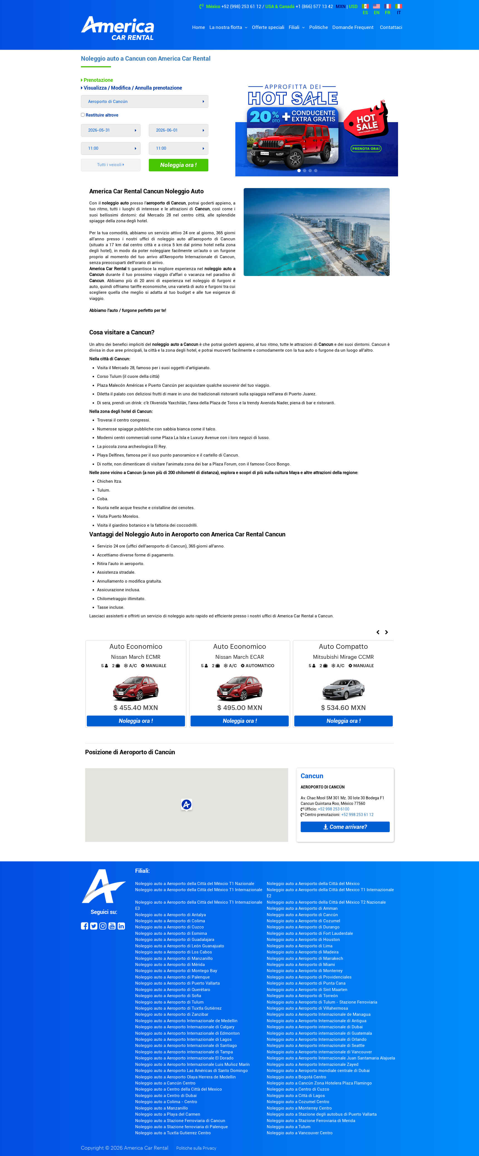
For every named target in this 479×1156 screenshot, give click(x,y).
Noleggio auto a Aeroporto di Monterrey (305, 970)
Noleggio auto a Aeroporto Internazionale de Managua (319, 1014)
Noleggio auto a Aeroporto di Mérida (170, 964)
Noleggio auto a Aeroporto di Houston (303, 939)
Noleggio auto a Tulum (288, 1126)
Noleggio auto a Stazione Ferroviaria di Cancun (180, 1120)
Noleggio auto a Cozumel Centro (298, 1101)
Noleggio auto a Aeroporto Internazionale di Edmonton (187, 1033)
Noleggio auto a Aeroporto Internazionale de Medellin (186, 1020)
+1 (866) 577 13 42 (314, 6)
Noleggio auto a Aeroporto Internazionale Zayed (313, 1064)
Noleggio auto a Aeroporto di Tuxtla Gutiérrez (178, 1008)
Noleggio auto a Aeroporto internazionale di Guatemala (319, 1033)
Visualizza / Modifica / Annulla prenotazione (131, 88)
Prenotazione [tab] (97, 80)
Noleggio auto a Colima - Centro (166, 1101)
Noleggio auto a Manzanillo (161, 1108)
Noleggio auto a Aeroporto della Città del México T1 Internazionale (198, 889)
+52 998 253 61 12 (357, 814)
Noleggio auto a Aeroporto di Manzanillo (174, 958)
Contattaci (391, 27)
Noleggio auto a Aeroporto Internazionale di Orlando (317, 1039)
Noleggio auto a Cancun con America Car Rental (146, 58)
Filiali (294, 27)
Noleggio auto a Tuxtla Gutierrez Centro (173, 1132)
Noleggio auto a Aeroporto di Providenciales (309, 977)
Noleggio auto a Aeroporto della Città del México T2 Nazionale (326, 902)
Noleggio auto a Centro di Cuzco (298, 1089)
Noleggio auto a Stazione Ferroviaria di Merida (311, 1120)
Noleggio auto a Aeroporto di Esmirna (171, 933)
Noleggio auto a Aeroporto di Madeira (303, 952)
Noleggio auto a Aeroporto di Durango (303, 927)
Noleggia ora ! (178, 165)
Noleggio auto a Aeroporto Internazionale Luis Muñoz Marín (192, 1064)
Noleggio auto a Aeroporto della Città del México (313, 883)
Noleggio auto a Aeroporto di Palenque (172, 977)
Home (198, 27)
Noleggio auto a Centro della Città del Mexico (178, 1089)
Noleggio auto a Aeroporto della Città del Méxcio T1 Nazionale (194, 883)
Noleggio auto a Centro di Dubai (166, 1095)
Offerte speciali (268, 27)
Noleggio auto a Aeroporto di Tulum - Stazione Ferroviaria (322, 1002)
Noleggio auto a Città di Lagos (296, 1095)
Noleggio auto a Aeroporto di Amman (302, 908)
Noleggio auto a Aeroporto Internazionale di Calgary (184, 1026)
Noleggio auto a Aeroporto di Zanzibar (171, 1014)
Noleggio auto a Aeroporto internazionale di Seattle (316, 1045)
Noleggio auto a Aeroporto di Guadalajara (174, 939)
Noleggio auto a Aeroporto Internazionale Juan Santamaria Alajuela (331, 1058)
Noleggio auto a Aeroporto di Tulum (169, 1002)
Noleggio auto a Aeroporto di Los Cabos (173, 952)
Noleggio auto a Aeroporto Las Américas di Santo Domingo (191, 1070)
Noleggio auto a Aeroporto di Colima (170, 920)
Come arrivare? (345, 827)
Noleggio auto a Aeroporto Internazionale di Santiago (186, 1045)
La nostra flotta (226, 27)
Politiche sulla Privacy (196, 1148)
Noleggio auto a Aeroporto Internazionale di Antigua (316, 1020)
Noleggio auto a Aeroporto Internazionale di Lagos (183, 1039)
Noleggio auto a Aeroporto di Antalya (170, 914)
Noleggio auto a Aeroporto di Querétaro (172, 989)
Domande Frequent (353, 27)
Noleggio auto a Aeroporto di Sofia (168, 995)
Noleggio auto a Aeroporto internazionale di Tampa (184, 1051)
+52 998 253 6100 (333, 809)
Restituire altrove (99, 115)
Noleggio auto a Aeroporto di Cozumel (303, 920)
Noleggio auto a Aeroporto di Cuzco (169, 927)
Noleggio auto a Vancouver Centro (300, 1132)
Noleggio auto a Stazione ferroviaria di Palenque (181, 1126)
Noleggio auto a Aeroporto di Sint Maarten (307, 989)
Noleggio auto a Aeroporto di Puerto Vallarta (177, 983)
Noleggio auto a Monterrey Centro (299, 1108)
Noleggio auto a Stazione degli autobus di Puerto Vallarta (322, 1114)
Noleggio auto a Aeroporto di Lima (299, 945)
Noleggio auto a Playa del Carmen (167, 1114)
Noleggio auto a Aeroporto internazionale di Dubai (315, 1026)
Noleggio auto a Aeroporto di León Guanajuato (179, 945)
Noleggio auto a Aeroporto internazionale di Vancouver (319, 1051)
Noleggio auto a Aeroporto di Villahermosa (307, 1008)
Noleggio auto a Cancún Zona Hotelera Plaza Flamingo (319, 1083)
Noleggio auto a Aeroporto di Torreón (302, 995)
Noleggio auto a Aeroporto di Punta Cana (306, 983)
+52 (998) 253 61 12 (241, 6)
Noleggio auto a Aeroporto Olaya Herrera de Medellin (185, 1076)
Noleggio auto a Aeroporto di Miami (301, 964)
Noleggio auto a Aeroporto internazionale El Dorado (184, 1058)
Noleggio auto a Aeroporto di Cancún (302, 914)
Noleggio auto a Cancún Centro (165, 1083)
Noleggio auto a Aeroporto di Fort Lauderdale (310, 933)
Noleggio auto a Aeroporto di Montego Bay (176, 970)
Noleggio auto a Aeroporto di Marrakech (305, 958)
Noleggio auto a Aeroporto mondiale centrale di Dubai (318, 1070)
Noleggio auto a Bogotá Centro (296, 1076)
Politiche (318, 27)
